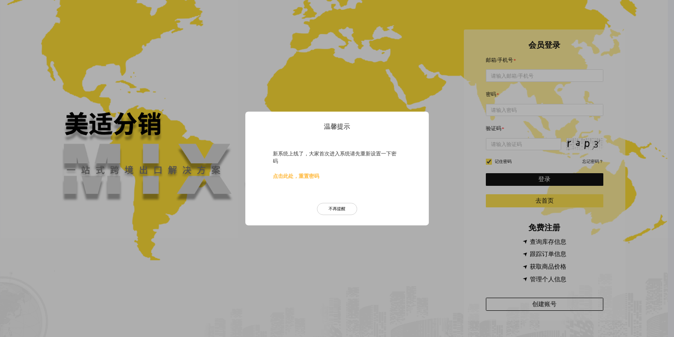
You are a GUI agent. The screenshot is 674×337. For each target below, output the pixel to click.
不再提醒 (337, 208)
